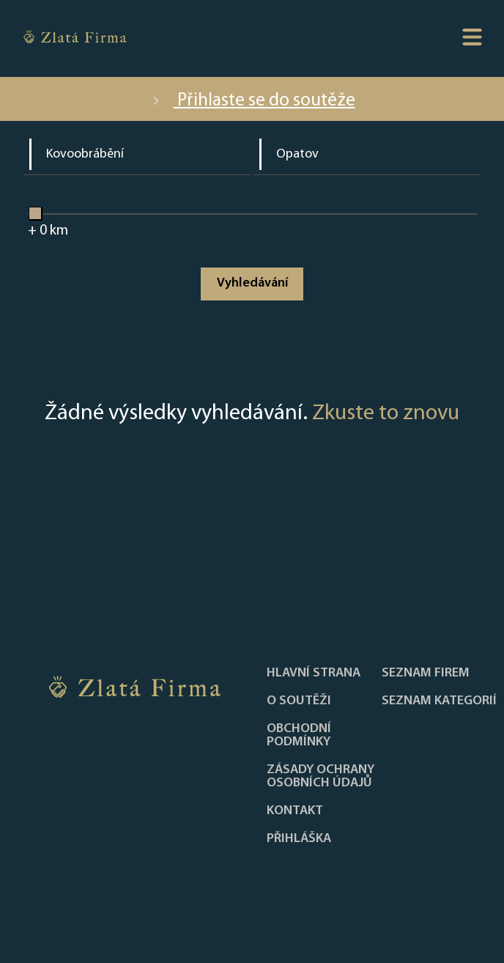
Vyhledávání (252, 283)
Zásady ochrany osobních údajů (320, 777)
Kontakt (295, 811)
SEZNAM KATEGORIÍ (439, 701)
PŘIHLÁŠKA (299, 839)
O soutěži (299, 701)
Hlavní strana (313, 673)
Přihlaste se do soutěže (252, 101)
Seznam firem (426, 673)
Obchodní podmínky (299, 736)
